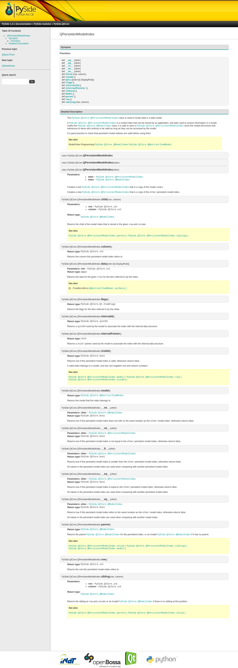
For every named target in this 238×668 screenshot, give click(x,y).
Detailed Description (19, 43)
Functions (15, 41)
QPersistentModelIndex (18, 35)
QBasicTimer (8, 54)
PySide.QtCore (61, 24)
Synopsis (13, 38)
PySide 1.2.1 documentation (16, 24)
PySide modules (42, 24)
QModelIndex (8, 66)
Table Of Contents (11, 31)
